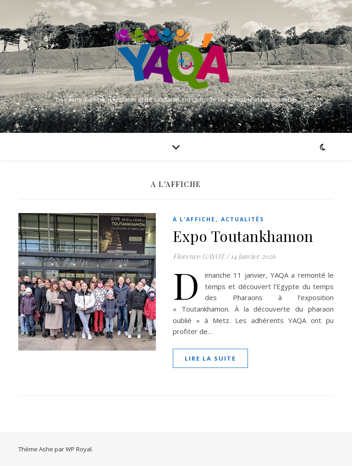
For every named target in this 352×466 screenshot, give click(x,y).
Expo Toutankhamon (243, 236)
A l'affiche (194, 219)
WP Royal (79, 449)
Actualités (242, 219)
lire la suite (210, 358)
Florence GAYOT (198, 256)
